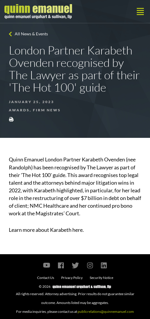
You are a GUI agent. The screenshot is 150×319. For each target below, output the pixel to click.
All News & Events (31, 33)
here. (78, 230)
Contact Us (45, 277)
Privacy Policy (72, 277)
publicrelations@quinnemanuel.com (106, 311)
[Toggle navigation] (140, 11)
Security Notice (101, 277)
